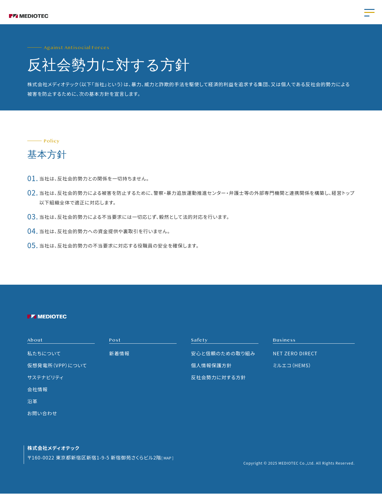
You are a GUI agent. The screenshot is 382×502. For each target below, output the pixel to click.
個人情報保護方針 (211, 373)
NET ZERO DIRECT (295, 361)
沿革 (32, 409)
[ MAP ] (170, 466)
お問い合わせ (42, 421)
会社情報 (37, 397)
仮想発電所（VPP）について (57, 373)
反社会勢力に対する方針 (218, 385)
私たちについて (44, 361)
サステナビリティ (45, 385)
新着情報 (119, 361)
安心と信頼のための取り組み (223, 361)
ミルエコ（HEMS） (292, 373)
